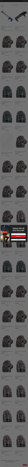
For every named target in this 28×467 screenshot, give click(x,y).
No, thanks (18, 239)
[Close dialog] (26, 225)
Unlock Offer (18, 236)
